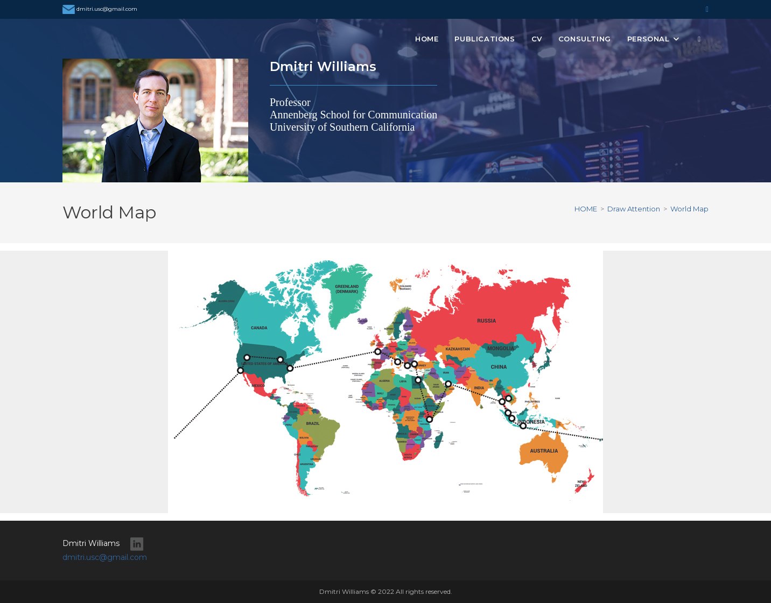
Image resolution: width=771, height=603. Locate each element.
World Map (689, 208)
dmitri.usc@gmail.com (99, 8)
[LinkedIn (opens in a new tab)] (706, 9)
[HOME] (585, 208)
